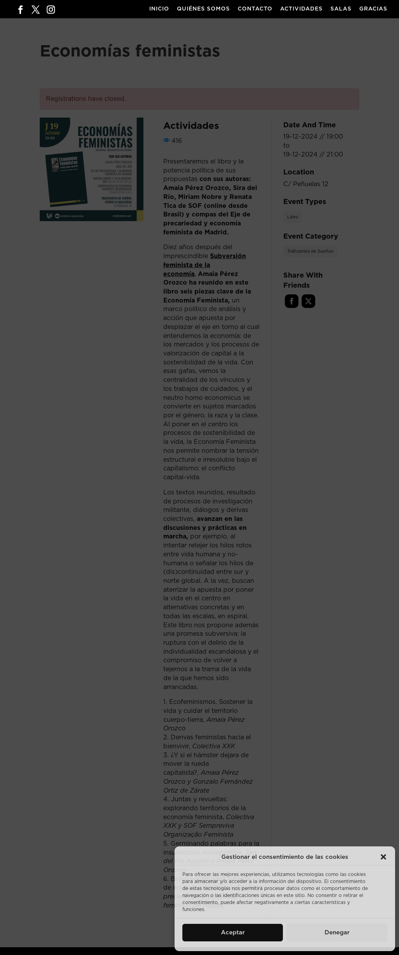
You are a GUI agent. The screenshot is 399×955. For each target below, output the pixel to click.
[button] (383, 857)
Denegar (337, 933)
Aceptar (233, 933)
